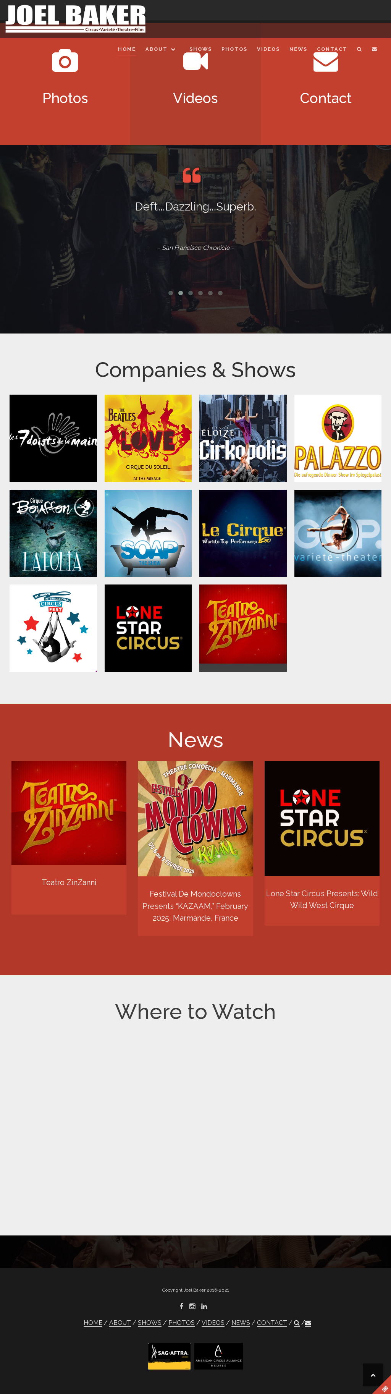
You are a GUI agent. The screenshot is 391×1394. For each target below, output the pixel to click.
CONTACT (332, 49)
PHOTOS (234, 49)
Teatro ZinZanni (69, 882)
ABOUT (156, 49)
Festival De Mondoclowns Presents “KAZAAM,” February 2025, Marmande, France (195, 906)
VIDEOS (268, 49)
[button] (359, 50)
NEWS (298, 49)
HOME (127, 49)
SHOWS (200, 49)
